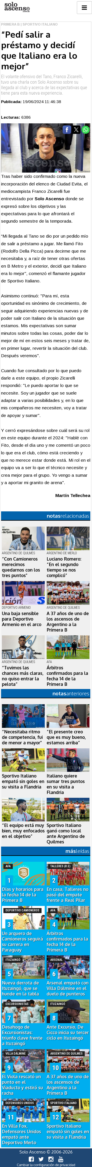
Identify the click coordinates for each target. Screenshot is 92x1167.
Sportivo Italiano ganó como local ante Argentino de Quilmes (66, 833)
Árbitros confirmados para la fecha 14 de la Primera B (67, 676)
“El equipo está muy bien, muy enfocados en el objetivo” (23, 830)
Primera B (10, 24)
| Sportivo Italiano (39, 24)
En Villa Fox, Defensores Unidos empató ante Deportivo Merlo (21, 1134)
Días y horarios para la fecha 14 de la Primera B (22, 894)
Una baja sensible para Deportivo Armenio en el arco (21, 619)
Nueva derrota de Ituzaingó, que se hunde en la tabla (20, 988)
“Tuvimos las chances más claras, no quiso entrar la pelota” (22, 676)
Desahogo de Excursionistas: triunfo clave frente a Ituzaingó (22, 1035)
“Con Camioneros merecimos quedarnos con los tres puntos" (21, 567)
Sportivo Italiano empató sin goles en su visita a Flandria (23, 781)
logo (17, 7)
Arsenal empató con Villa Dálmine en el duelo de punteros (68, 988)
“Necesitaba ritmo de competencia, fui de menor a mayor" (22, 737)
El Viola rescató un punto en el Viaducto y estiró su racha (22, 1085)
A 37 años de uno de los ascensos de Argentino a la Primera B (68, 622)
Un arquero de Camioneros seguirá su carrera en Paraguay (22, 942)
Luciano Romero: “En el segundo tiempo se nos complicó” (64, 567)
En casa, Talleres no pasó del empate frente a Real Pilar (67, 894)
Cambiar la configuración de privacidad (46, 1165)
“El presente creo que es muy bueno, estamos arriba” (66, 737)
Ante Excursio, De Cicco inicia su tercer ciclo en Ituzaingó (68, 1032)
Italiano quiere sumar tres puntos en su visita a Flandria (66, 784)
